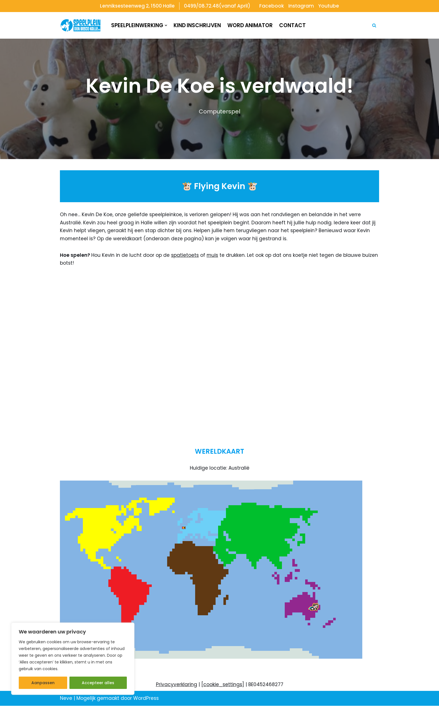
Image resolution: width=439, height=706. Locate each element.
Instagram (301, 6)
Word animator (250, 25)
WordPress (146, 698)
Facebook (272, 6)
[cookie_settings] (222, 685)
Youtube (329, 6)
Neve (66, 698)
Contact (292, 25)
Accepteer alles (98, 683)
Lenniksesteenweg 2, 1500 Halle (137, 6)
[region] (72, 659)
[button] (166, 25)
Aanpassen (43, 683)
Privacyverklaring (176, 685)
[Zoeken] (374, 25)
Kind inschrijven (197, 25)
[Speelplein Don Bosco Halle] (81, 25)
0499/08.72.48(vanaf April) (217, 6)
